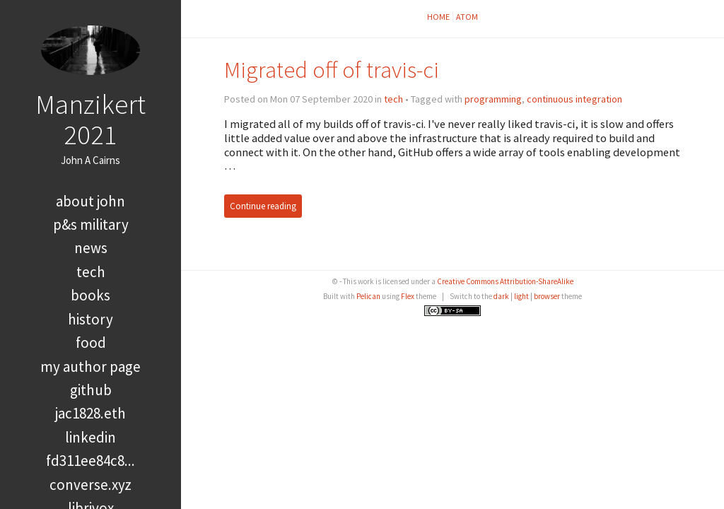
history (90, 319)
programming (493, 99)
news (90, 247)
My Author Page (90, 366)
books (90, 295)
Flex (407, 296)
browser (547, 296)
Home (438, 16)
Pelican (368, 296)
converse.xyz (90, 484)
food (91, 342)
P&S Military (91, 224)
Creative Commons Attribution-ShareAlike (505, 281)
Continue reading (263, 206)
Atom (467, 16)
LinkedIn (90, 437)
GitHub (91, 389)
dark (501, 296)
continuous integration (574, 99)
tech (90, 271)
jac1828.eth (90, 413)
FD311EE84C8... (90, 460)
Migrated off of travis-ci (331, 69)
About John (90, 201)
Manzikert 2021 (90, 119)
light (521, 296)
